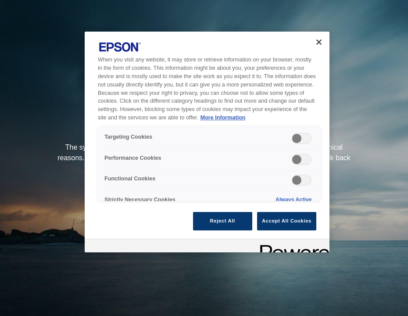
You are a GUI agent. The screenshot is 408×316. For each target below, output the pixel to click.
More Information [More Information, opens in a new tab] (223, 118)
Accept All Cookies (286, 220)
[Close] (319, 42)
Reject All (222, 220)
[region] (207, 142)
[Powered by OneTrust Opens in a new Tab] (291, 246)
